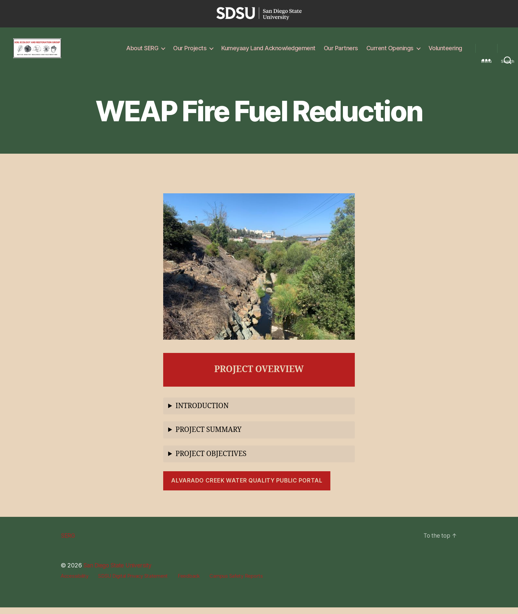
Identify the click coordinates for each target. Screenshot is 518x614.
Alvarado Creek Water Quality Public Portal (246, 487)
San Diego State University (119, 571)
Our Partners (341, 51)
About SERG (142, 51)
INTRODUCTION (202, 412)
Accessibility (75, 582)
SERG (68, 542)
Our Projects (189, 51)
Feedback (189, 582)
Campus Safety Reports (236, 582)
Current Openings (390, 51)
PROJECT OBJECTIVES (210, 460)
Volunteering (445, 51)
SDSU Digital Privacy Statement (133, 582)
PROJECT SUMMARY (208, 436)
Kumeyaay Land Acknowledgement (268, 51)
